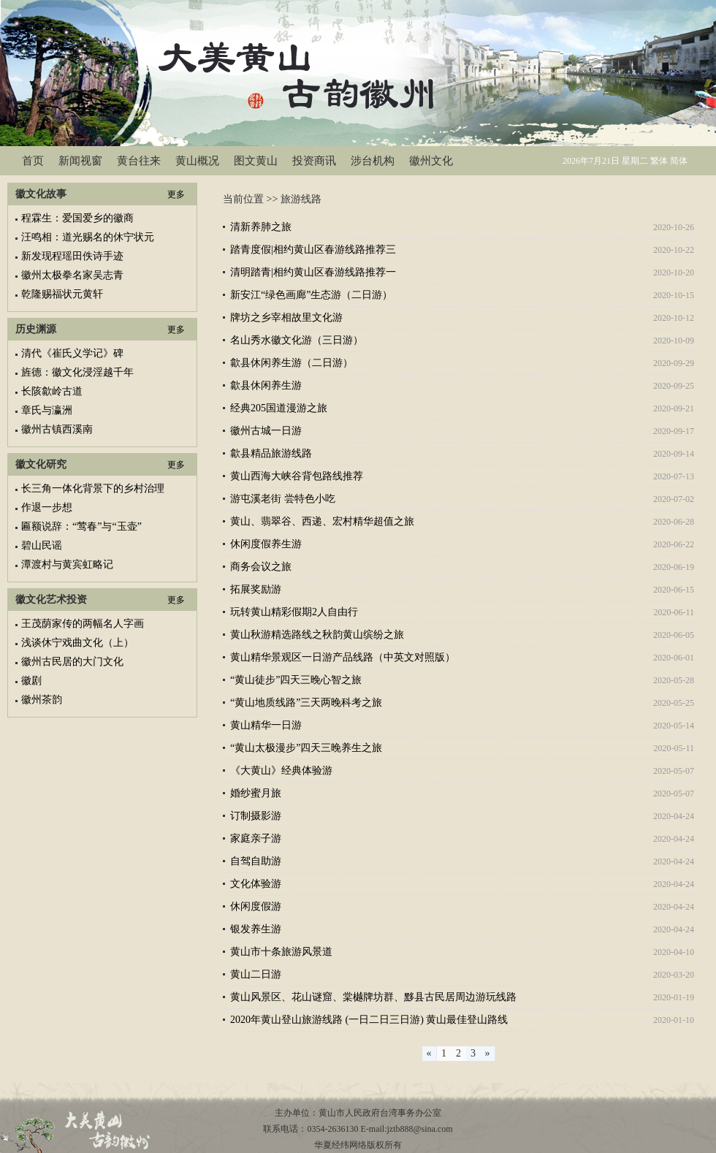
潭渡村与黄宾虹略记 (67, 564)
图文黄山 (256, 161)
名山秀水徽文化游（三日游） (296, 340)
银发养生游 (255, 929)
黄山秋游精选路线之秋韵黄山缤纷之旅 (317, 634)
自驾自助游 (255, 861)
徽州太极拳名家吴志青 (72, 275)
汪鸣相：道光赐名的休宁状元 (87, 237)
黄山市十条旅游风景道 (281, 951)
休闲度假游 (255, 906)
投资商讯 (314, 161)
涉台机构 (373, 161)
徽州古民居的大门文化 (72, 661)
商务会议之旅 (261, 566)
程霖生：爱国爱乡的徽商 (77, 218)
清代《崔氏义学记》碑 (72, 353)
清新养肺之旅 (261, 226)
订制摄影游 (255, 815)
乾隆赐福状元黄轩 (62, 294)
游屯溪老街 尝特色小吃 (282, 498)
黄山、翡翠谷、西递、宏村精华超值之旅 (322, 521)
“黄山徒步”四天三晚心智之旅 (296, 679)
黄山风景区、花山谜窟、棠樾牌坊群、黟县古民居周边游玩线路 (373, 997)
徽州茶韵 (41, 699)
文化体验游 (255, 883)
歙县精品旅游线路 (271, 453)
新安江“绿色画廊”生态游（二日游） (311, 294)
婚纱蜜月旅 (255, 793)
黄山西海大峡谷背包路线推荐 (296, 476)
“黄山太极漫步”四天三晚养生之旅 (306, 747)
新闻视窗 (80, 161)
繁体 (659, 161)
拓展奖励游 (255, 589)
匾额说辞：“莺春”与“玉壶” (81, 526)
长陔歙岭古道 (52, 391)
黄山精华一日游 (266, 725)
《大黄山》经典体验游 (281, 770)
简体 (679, 161)
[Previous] (429, 1053)
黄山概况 (197, 161)
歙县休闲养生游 (266, 385)
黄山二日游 (255, 974)
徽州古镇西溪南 (57, 429)
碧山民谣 (41, 545)
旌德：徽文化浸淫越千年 (77, 372)
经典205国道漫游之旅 (278, 408)
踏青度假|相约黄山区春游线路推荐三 (313, 249)
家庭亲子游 (255, 838)
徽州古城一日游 (266, 430)
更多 (176, 194)
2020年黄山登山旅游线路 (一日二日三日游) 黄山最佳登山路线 (369, 1019)
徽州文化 (431, 161)
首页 (33, 161)
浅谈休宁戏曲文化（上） (77, 642)
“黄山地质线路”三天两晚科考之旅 (306, 702)
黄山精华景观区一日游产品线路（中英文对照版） (342, 657)
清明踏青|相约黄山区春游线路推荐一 (313, 272)
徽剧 (31, 680)
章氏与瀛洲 (46, 410)
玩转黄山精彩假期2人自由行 (294, 611)
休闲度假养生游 (266, 544)
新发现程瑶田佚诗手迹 (72, 256)
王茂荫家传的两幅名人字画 (82, 623)
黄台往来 (139, 161)
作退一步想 (46, 507)
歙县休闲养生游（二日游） (291, 362)
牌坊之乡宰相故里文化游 (286, 317)
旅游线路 (301, 199)
